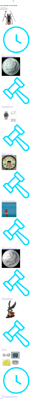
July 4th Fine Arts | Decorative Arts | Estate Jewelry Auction (9, 248)
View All (1, 398)
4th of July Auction (4, 349)
